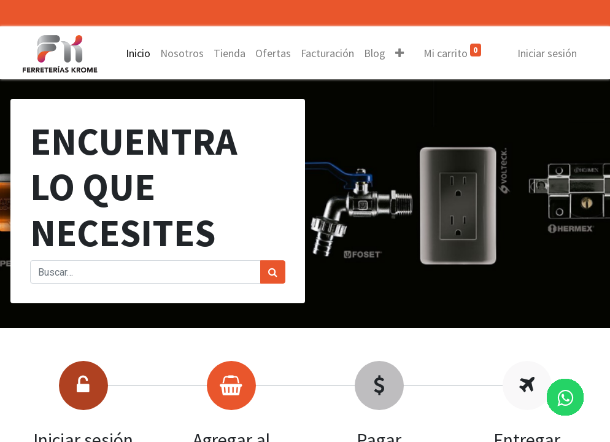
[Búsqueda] (272, 272)
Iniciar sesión (546, 53)
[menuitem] (139, 53)
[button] (401, 53)
